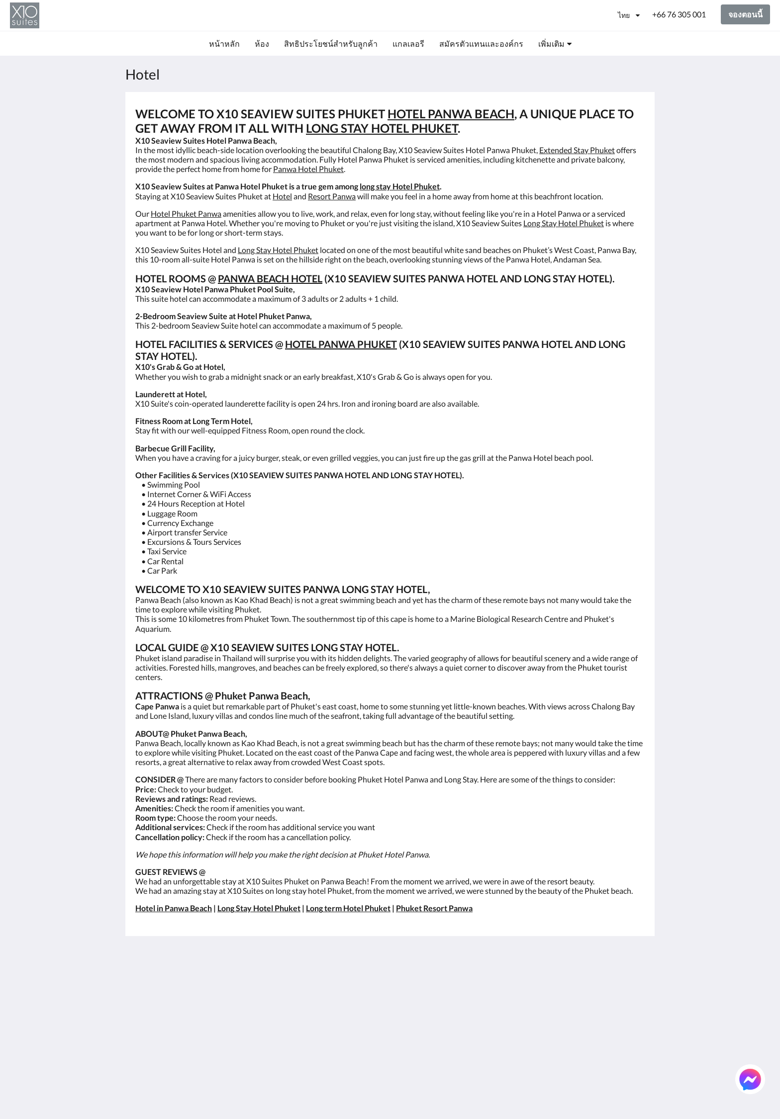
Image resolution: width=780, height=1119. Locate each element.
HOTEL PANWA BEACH (451, 113)
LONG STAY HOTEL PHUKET (382, 128)
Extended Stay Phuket (577, 150)
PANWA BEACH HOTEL (270, 278)
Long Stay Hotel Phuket (563, 223)
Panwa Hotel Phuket (308, 168)
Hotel (282, 196)
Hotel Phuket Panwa (186, 213)
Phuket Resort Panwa (434, 908)
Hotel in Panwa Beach (173, 908)
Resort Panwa (332, 196)
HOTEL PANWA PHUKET (341, 344)
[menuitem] (224, 43)
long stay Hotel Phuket (400, 186)
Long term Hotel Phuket (348, 908)
